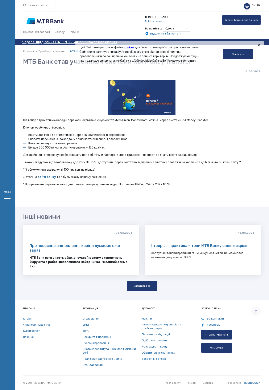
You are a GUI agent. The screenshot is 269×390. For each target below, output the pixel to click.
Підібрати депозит (154, 340)
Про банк (44, 51)
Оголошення (91, 318)
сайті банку (47, 177)
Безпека (208, 382)
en (254, 5)
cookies (129, 47)
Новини (74, 32)
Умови (192, 382)
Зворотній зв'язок (154, 358)
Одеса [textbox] (169, 28)
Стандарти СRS (93, 364)
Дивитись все (141, 285)
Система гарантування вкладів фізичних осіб (110, 350)
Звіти (86, 330)
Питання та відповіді (156, 334)
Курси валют (31, 330)
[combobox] (176, 29)
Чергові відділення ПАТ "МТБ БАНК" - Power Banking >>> (69, 42)
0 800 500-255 (157, 17)
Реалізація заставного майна (102, 358)
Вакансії (28, 336)
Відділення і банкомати (165, 33)
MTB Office (216, 347)
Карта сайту (173, 382)
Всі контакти (153, 21)
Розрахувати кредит (156, 346)
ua (259, 5)
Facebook (210, 324)
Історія (27, 318)
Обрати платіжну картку (158, 352)
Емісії (86, 324)
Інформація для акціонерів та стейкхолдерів (161, 326)
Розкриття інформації (97, 336)
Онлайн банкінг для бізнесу (241, 20)
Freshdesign (252, 382)
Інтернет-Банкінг (216, 334)
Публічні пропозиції (96, 343)
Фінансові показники (37, 324)
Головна (28, 51)
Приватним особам (36, 32)
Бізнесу (59, 32)
